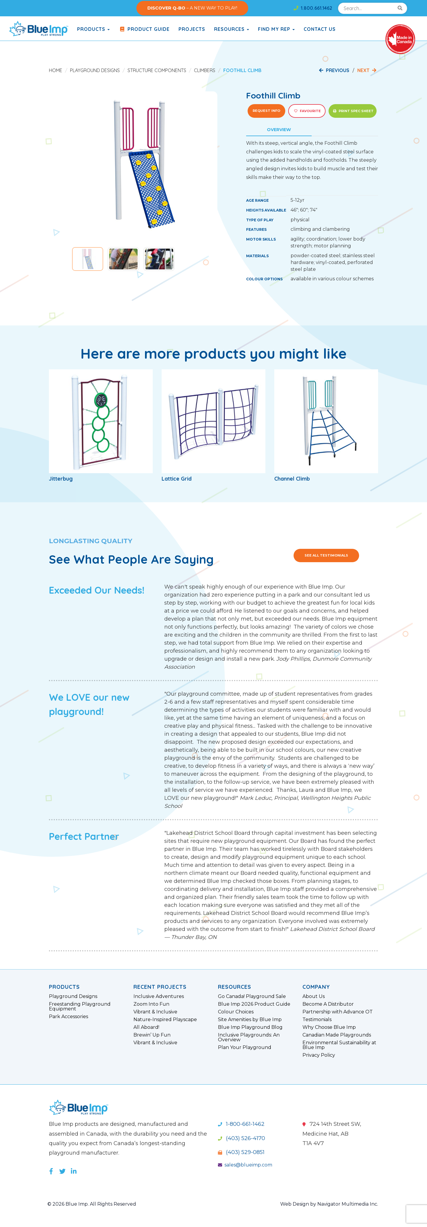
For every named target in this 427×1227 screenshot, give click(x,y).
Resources (231, 29)
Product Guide (144, 29)
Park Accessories (68, 1016)
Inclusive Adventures (158, 996)
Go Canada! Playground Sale (252, 996)
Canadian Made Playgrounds (336, 1035)
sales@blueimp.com (245, 1165)
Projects (192, 29)
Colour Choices (236, 1012)
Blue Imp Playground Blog (250, 1027)
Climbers (204, 70)
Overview (279, 129)
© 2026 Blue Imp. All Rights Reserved (91, 1204)
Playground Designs (95, 70)
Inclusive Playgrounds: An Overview (249, 1037)
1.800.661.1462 (313, 8)
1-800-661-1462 (241, 1124)
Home (55, 70)
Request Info (266, 111)
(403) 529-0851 (241, 1152)
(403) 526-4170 (241, 1138)
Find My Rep (276, 29)
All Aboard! (146, 1027)
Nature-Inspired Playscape (165, 1019)
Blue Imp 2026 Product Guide (254, 1004)
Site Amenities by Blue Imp (250, 1019)
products (93, 29)
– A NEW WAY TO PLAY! (192, 8)
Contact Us (320, 29)
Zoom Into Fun (151, 1004)
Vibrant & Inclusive (155, 1012)
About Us (313, 996)
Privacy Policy (318, 1055)
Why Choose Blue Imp (329, 1027)
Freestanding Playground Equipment (80, 1006)
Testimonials (317, 1019)
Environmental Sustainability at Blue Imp (339, 1045)
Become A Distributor (328, 1004)
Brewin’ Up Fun (152, 1035)
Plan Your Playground (244, 1047)
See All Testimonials (326, 555)
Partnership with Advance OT (337, 1012)
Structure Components (157, 70)
